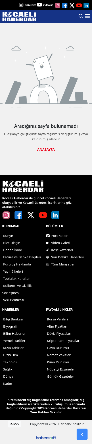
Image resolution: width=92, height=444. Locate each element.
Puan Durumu (58, 362)
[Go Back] (82, 434)
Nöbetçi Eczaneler (61, 369)
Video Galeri (58, 242)
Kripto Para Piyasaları (63, 340)
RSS (14, 424)
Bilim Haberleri (15, 333)
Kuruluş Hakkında (17, 264)
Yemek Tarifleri (14, 340)
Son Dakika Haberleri (65, 257)
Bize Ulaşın (11, 242)
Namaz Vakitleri (59, 355)
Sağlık (8, 369)
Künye (8, 235)
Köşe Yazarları (59, 250)
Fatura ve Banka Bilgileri (22, 257)
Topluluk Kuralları (17, 278)
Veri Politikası (13, 300)
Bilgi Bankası (13, 319)
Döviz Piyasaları (59, 333)
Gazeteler (30, 5)
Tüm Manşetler (60, 264)
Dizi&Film (10, 355)
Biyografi (10, 326)
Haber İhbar (12, 250)
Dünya (8, 376)
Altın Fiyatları (57, 326)
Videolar (48, 5)
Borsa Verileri (57, 319)
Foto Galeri (57, 235)
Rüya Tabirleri (14, 347)
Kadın (7, 383)
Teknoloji (10, 362)
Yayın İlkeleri (13, 271)
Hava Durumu (58, 347)
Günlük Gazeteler (60, 376)
